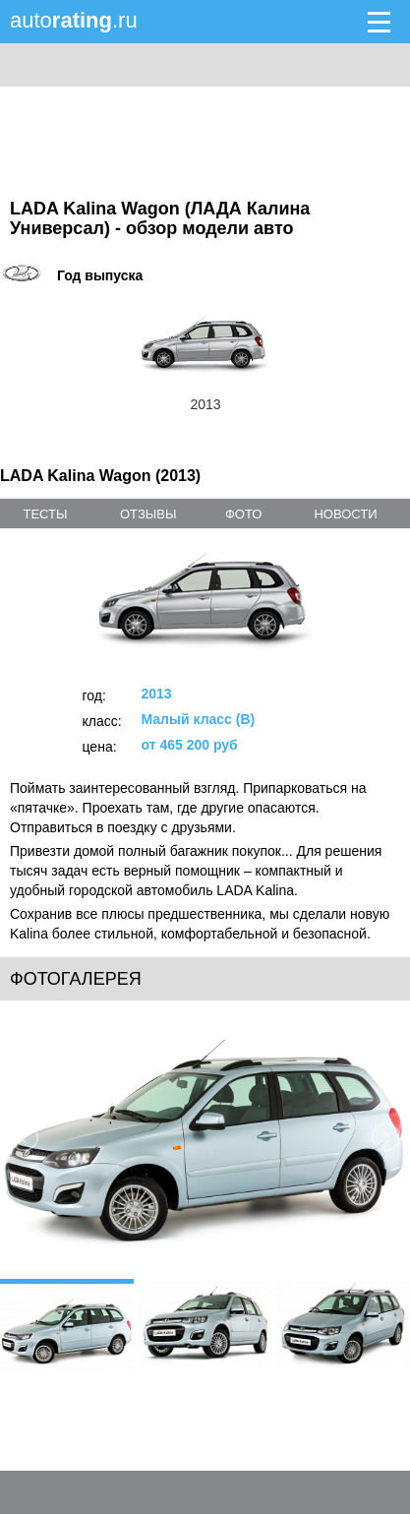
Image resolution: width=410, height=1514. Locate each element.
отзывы (148, 514)
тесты (45, 514)
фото (243, 514)
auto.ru (74, 20)
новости (345, 514)
